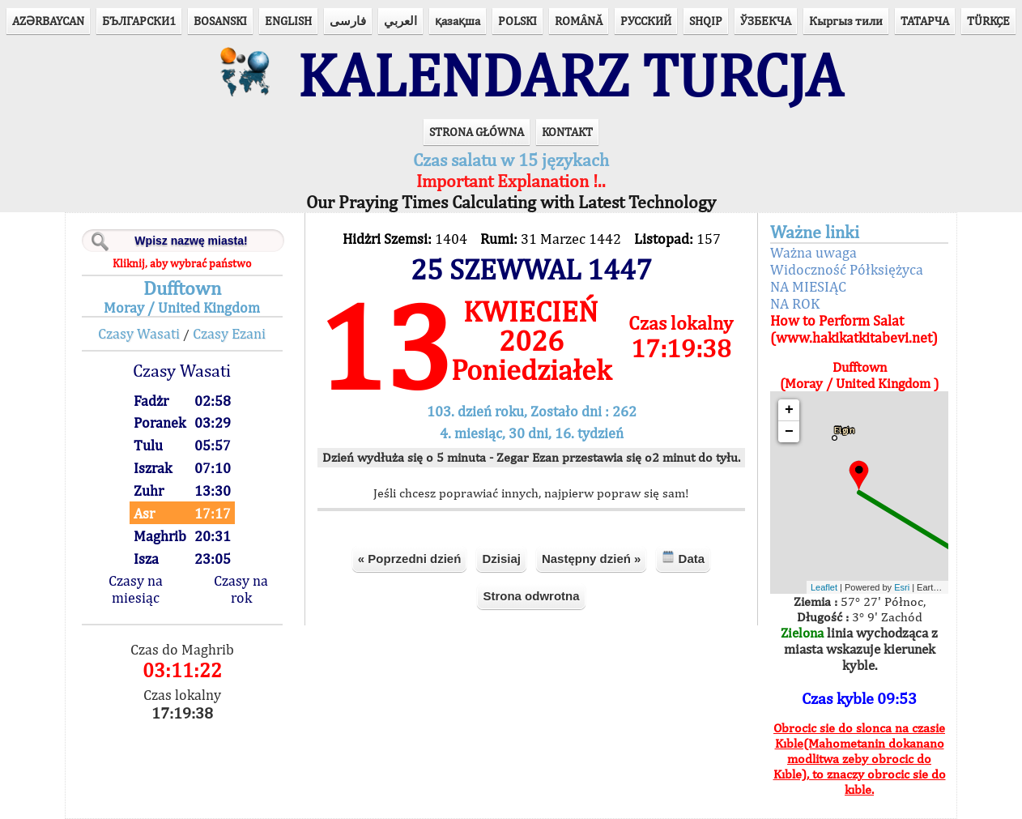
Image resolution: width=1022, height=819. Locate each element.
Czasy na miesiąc (136, 589)
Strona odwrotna (531, 596)
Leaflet (824, 587)
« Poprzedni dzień (410, 558)
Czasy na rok (241, 589)
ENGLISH (288, 21)
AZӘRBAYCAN (48, 21)
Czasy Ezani (229, 333)
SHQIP (705, 21)
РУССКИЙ (645, 21)
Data (683, 557)
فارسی (348, 21)
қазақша (457, 21)
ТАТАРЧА (925, 21)
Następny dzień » (591, 558)
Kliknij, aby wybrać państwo (182, 263)
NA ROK (795, 303)
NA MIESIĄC (808, 286)
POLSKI (517, 21)
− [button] (789, 431)
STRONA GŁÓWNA (476, 132)
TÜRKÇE (988, 21)
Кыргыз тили (846, 21)
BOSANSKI (220, 21)
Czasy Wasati (139, 333)
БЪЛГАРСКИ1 (139, 21)
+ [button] (789, 410)
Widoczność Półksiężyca (846, 269)
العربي (400, 21)
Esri (901, 587)
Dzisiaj (501, 558)
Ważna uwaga (813, 252)
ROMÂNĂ (579, 21)
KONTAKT (567, 132)
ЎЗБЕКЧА (765, 21)
